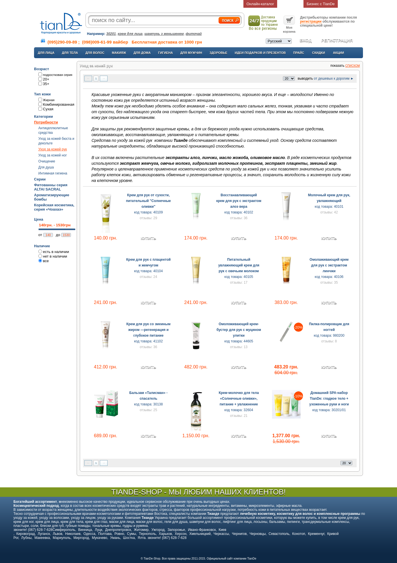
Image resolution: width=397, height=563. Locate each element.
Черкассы (221, 534)
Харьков (165, 534)
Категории (43, 116)
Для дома (142, 52)
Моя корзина (289, 27)
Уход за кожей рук (52, 149)
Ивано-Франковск (202, 530)
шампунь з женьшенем (164, 34)
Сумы (131, 534)
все (46, 261)
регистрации (310, 21)
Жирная (49, 100)
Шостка (129, 538)
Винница (85, 530)
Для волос (94, 52)
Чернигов (239, 534)
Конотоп (298, 534)
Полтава (105, 534)
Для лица (46, 52)
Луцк (98, 530)
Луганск (44, 534)
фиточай (194, 34)
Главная (72, 4)
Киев (222, 530)
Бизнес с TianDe (321, 4)
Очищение (46, 161)
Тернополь (147, 534)
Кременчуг (316, 534)
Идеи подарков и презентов (260, 52)
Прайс (298, 52)
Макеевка (42, 538)
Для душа (46, 167)
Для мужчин (191, 52)
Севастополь (279, 534)
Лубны (26, 538)
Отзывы (230, 4)
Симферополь (64, 530)
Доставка (151, 4)
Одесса (89, 534)
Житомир (141, 530)
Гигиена (165, 52)
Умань (115, 538)
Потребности (46, 122)
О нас (98, 4)
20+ (46, 79)
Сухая (48, 109)
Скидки (318, 52)
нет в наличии (55, 256)
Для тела (70, 52)
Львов (57, 534)
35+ (46, 84)
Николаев (73, 534)
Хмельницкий (200, 534)
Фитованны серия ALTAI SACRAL (51, 187)
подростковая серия (57, 74)
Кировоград (25, 534)
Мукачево (99, 538)
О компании (124, 4)
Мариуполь (62, 538)
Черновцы (258, 534)
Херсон (180, 534)
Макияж (119, 52)
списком (352, 65)
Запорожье (176, 530)
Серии (40, 179)
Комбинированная (58, 104)
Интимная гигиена (52, 173)
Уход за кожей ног (52, 155)
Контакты (204, 4)
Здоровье (218, 52)
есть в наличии (56, 252)
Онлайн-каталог (260, 4)
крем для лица (130, 34)
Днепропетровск (118, 530)
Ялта (142, 538)
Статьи (178, 4)
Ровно (119, 534)
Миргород (81, 538)
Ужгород (157, 530)
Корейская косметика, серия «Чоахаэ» (54, 207)
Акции (338, 52)
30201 (111, 34)
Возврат (290, 4)
